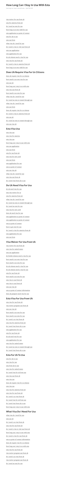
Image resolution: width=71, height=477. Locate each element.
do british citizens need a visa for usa (18, 256)
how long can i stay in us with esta (17, 86)
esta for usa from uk (12, 153)
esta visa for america (13, 136)
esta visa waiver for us (13, 193)
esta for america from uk (14, 23)
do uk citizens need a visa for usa (17, 57)
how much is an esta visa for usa (17, 79)
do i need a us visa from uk (15, 319)
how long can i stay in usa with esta (15, 8)
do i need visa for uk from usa (16, 372)
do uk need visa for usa (14, 189)
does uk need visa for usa (14, 213)
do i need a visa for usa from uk (16, 436)
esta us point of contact (14, 167)
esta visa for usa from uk (14, 61)
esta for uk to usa (12, 37)
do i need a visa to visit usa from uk (18, 47)
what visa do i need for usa (15, 43)
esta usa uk (9, 83)
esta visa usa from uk (13, 90)
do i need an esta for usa (14, 26)
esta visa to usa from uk (14, 280)
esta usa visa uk (11, 124)
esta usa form (10, 40)
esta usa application (12, 50)
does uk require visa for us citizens (17, 76)
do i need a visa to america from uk (18, 64)
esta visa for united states (14, 249)
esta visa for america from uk (16, 323)
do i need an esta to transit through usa (19, 100)
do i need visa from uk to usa (15, 181)
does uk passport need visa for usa (17, 294)
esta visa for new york (13, 157)
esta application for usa (14, 54)
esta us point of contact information (18, 290)
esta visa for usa (11, 362)
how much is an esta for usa (15, 93)
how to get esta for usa (13, 227)
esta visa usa (10, 132)
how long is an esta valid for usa (17, 30)
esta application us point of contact (17, 33)
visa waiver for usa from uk (15, 19)
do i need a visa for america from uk (18, 230)
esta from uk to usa (12, 366)
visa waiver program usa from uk (17, 306)
